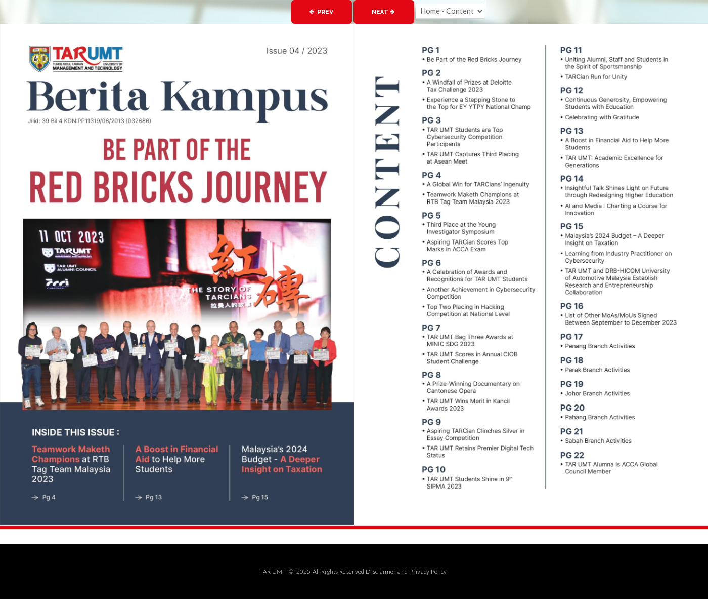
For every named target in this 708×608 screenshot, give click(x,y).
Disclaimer (381, 571)
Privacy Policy (428, 571)
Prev (321, 11)
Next (383, 11)
